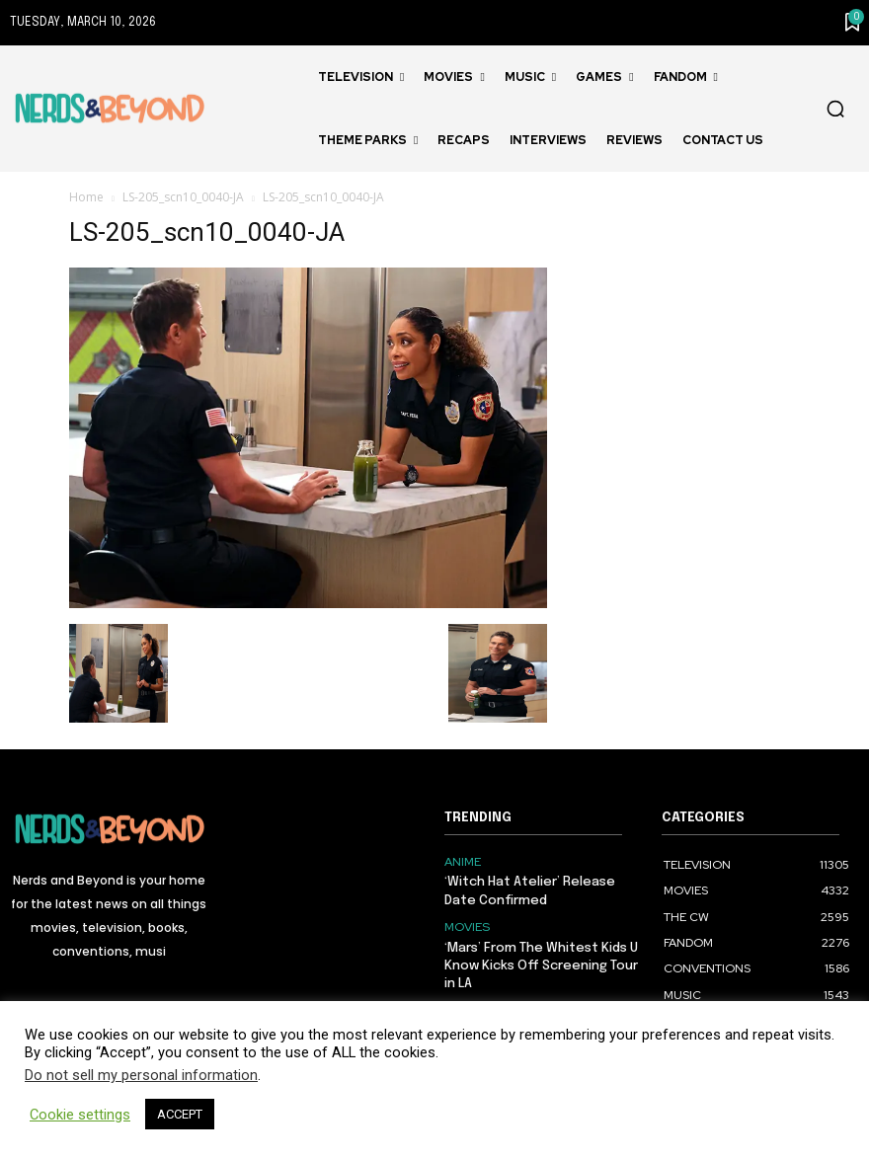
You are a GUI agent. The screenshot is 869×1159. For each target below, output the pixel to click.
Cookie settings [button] (80, 1114)
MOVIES (466, 927)
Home (86, 197)
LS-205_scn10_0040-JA (183, 197)
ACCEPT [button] (179, 1114)
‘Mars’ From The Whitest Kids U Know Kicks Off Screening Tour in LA (541, 965)
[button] (835, 108)
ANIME (462, 862)
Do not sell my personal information (141, 1075)
